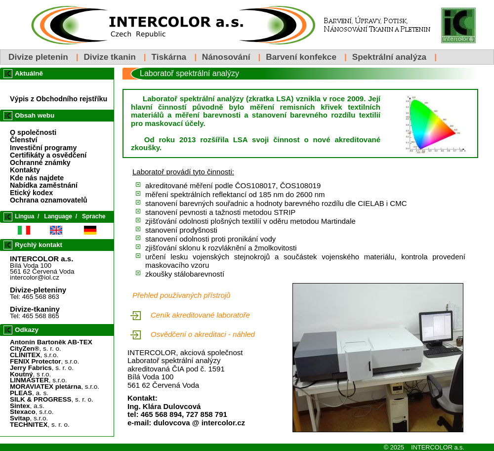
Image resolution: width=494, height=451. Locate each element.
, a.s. (27, 406)
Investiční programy (43, 148)
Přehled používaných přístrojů (181, 295)
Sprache (93, 216)
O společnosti (33, 132)
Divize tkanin (109, 57)
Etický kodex (31, 193)
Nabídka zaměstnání (44, 185)
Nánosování (226, 57)
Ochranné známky (40, 162)
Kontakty (25, 170)
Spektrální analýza (389, 57)
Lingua (24, 216)
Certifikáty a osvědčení (48, 155)
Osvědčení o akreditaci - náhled (203, 334)
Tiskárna (168, 57)
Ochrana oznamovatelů (48, 200)
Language (58, 216)
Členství (23, 140)
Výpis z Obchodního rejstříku (58, 99)
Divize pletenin (38, 57)
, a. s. (29, 393)
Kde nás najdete (37, 178)
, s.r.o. (34, 355)
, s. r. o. (35, 348)
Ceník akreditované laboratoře (200, 315)
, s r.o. (30, 374)
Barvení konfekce (301, 57)
